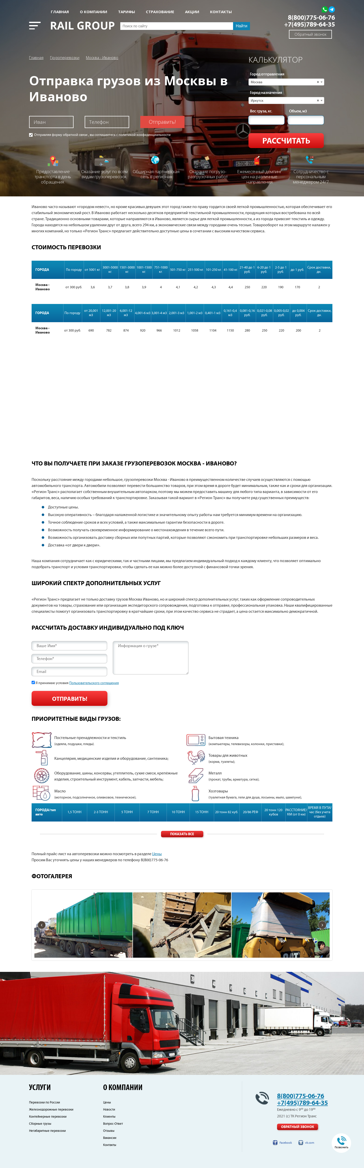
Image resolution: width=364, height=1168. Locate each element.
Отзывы (109, 1131)
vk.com (309, 1142)
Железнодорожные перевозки (51, 1110)
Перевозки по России (44, 1102)
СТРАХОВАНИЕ (160, 12)
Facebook (286, 1142)
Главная (60, 12)
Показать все (182, 834)
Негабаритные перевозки (47, 1131)
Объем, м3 (298, 111)
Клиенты (109, 1117)
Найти (241, 26)
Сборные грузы (40, 1124)
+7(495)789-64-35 (309, 24)
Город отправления (267, 74)
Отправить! (162, 121)
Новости (109, 1110)
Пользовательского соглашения (94, 683)
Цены (157, 854)
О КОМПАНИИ (93, 12)
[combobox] (286, 82)
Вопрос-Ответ (113, 1124)
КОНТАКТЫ (221, 12)
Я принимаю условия (77, 683)
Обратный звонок (310, 34)
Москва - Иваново (102, 57)
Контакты (109, 1145)
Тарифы (126, 12)
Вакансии (109, 1138)
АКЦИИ (192, 12)
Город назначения (266, 93)
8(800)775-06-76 (311, 18)
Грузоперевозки (64, 57)
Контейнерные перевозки (47, 1117)
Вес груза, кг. (261, 111)
